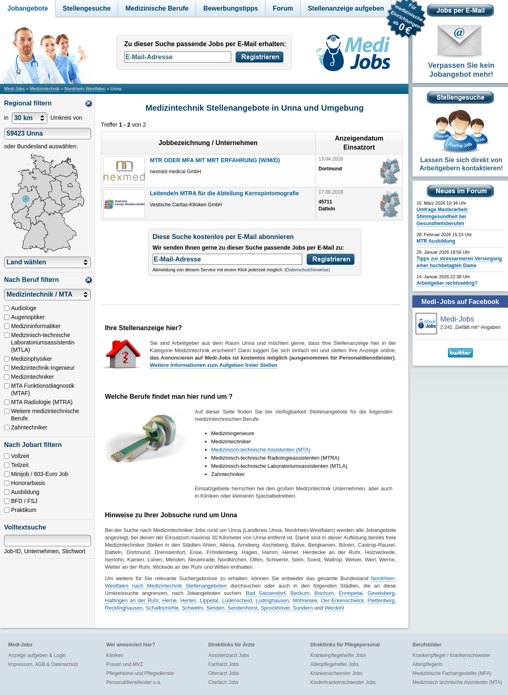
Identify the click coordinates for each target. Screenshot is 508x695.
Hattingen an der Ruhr (132, 600)
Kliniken (114, 655)
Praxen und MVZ (124, 664)
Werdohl (334, 608)
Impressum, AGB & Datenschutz (43, 664)
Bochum (324, 593)
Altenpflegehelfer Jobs (334, 664)
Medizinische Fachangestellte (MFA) (451, 673)
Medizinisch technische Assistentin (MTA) (457, 682)
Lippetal (209, 600)
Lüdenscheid (237, 600)
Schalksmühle (162, 608)
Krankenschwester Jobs (336, 673)
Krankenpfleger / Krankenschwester (451, 655)
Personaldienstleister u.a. (133, 682)
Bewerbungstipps (230, 8)
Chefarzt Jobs (223, 682)
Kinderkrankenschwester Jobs (343, 682)
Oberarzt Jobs (223, 673)
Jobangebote (27, 8)
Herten (188, 600)
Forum (283, 8)
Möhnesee (304, 600)
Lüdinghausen (272, 600)
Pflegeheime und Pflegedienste (140, 673)
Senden (215, 608)
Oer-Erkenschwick (342, 600)
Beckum (300, 593)
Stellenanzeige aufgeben (346, 8)
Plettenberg (381, 600)
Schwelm (192, 608)
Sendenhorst (242, 608)
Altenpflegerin (427, 664)
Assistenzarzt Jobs (228, 655)
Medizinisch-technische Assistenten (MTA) (260, 450)
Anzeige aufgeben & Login (37, 655)
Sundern (303, 608)
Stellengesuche (87, 8)
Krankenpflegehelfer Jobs (338, 655)
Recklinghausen (124, 608)
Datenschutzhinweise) (308, 269)
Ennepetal (351, 593)
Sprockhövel (275, 608)
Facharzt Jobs (223, 664)
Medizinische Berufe (157, 8)
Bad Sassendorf (265, 593)
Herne (169, 600)
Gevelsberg (381, 593)
